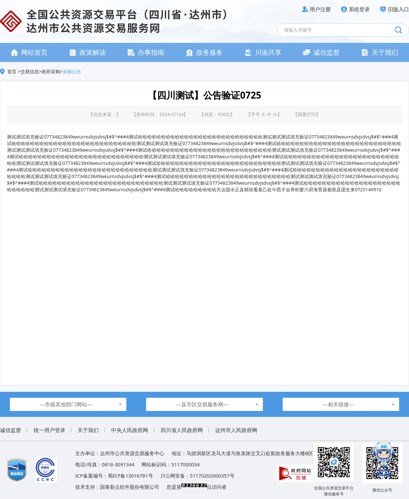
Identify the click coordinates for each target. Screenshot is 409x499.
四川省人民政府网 (182, 430)
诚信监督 (321, 52)
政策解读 (87, 52)
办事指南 (146, 52)
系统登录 (359, 9)
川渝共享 (263, 52)
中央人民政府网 (129, 430)
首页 (12, 71)
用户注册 (320, 9)
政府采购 (51, 71)
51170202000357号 (212, 475)
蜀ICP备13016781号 (130, 475)
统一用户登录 (49, 430)
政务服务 (204, 52)
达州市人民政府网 (236, 430)
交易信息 (29, 71)
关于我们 (380, 52)
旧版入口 (398, 9)
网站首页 (29, 52)
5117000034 (185, 464)
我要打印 (307, 114)
